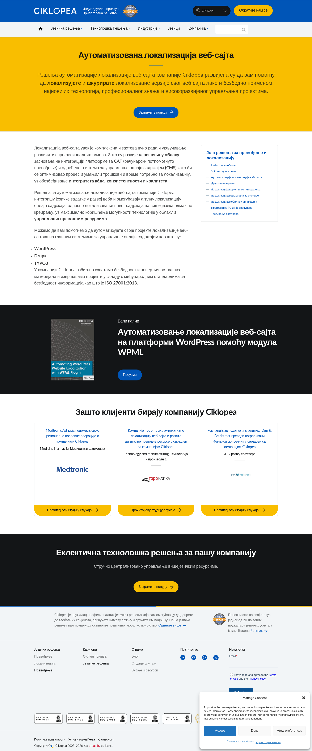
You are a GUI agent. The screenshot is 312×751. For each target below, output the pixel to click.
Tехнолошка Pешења (109, 28)
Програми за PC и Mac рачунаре (236, 211)
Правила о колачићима (240, 741)
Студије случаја (144, 659)
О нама (137, 645)
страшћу (94, 741)
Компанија (196, 28)
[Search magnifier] (244, 31)
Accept (220, 730)
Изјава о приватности (268, 742)
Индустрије (147, 28)
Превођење (43, 666)
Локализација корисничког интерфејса (241, 193)
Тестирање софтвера (227, 217)
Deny (254, 730)
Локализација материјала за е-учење (240, 199)
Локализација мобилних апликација (238, 205)
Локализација (44, 659)
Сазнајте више (169, 621)
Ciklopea (56, 11)
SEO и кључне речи (226, 170)
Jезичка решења (47, 645)
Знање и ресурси (145, 666)
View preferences (289, 730)
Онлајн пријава (94, 652)
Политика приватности (49, 735)
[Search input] (230, 29)
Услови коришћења (81, 735)
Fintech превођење (226, 163)
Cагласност (106, 735)
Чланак (257, 626)
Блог (135, 652)
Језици (174, 28)
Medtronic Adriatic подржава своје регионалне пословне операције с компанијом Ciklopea (72, 435)
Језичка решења (65, 28)
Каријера (90, 645)
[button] (304, 698)
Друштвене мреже (225, 187)
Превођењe (43, 652)
